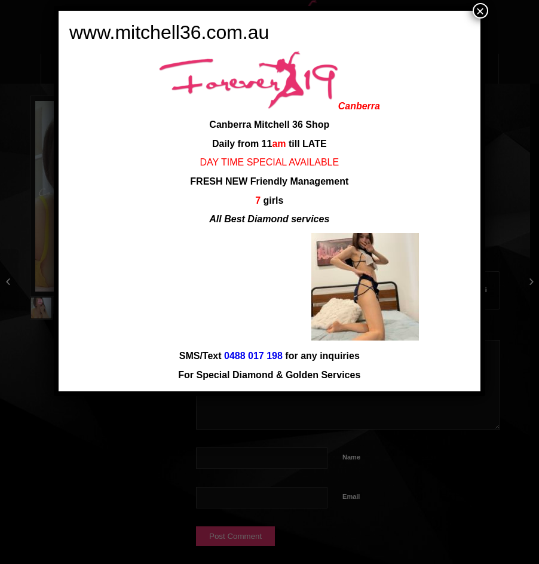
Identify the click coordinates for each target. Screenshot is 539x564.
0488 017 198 (253, 356)
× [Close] (480, 11)
